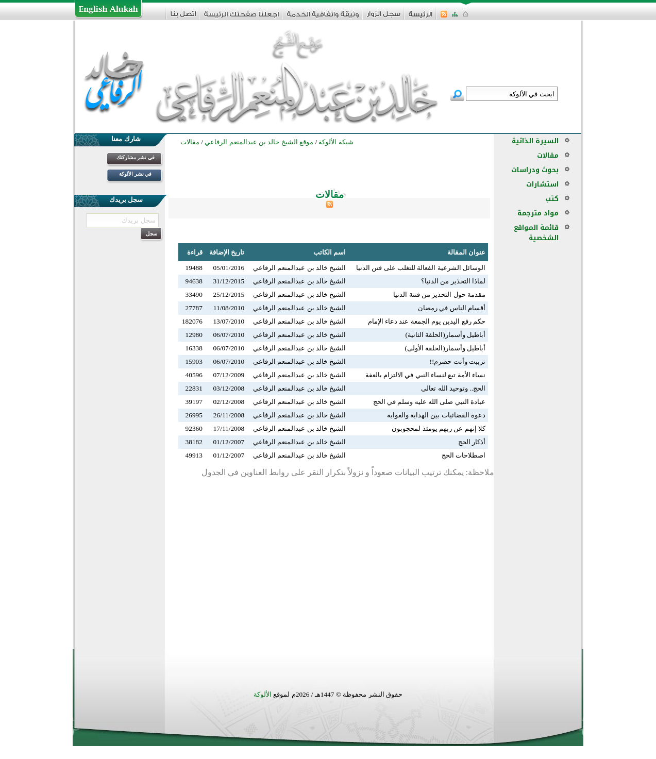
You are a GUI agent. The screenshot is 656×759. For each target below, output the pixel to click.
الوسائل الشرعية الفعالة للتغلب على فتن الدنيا (420, 268)
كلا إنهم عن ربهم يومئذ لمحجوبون (438, 428)
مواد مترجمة (538, 213)
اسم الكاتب (329, 252)
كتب (552, 198)
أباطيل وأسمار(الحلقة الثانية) (445, 335)
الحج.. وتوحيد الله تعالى (453, 388)
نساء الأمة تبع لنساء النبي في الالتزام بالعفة (425, 375)
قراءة (195, 252)
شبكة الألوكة (335, 142)
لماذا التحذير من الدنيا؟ (453, 281)
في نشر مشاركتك (135, 157)
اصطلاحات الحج (463, 455)
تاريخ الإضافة (226, 252)
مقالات (548, 155)
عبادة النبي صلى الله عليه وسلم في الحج (429, 402)
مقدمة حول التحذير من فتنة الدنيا (439, 294)
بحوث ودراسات (535, 169)
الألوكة (263, 694)
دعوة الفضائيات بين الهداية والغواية (436, 415)
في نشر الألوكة (135, 174)
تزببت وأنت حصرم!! (457, 361)
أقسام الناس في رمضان (451, 308)
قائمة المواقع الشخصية (536, 232)
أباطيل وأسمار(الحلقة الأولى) (445, 348)
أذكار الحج (471, 442)
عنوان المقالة (466, 252)
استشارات (542, 184)
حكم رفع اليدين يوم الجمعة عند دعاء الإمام (426, 321)
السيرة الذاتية (535, 140)
